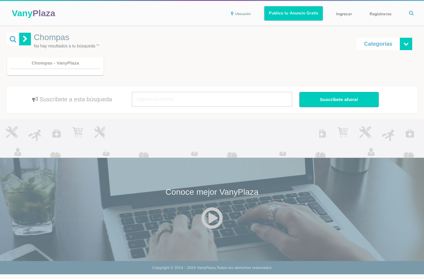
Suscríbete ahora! (339, 99)
